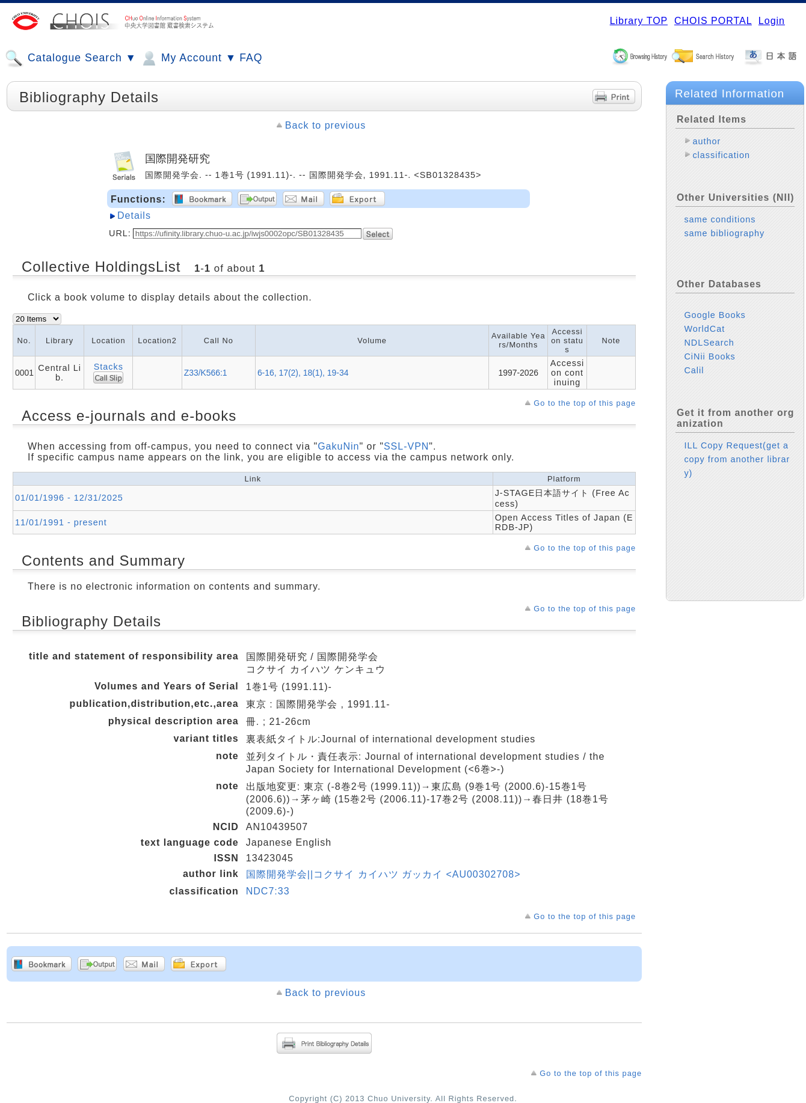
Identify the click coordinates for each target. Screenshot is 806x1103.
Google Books (714, 315)
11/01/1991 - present (61, 522)
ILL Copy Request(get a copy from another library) (737, 459)
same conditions (719, 219)
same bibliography (724, 233)
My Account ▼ (188, 58)
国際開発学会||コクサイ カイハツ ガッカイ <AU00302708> (383, 874)
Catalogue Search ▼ (71, 58)
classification (721, 155)
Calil (694, 370)
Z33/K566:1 (205, 372)
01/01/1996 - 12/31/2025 (69, 498)
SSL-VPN (406, 446)
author (706, 141)
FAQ (250, 58)
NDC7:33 (268, 891)
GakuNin (338, 446)
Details (134, 215)
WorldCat (704, 329)
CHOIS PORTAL (713, 21)
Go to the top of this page (585, 403)
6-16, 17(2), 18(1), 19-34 (303, 372)
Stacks (108, 366)
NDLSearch (709, 342)
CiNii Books (709, 356)
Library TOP (639, 21)
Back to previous (325, 125)
